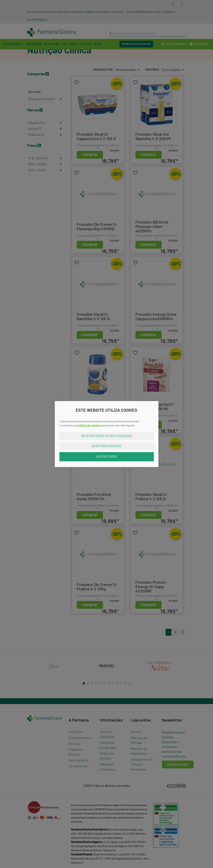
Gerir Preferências (106, 446)
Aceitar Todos (106, 456)
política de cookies (89, 425)
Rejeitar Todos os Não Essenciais (106, 436)
